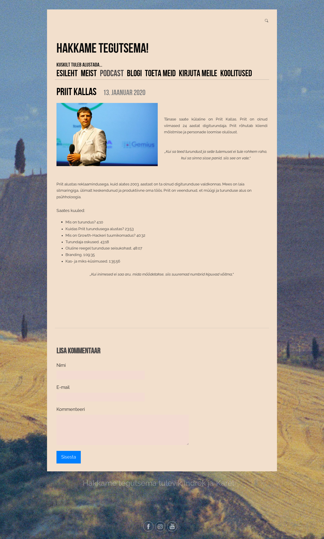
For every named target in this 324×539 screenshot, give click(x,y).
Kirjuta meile (198, 73)
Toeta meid (160, 73)
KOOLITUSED (236, 73)
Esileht (67, 73)
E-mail (63, 387)
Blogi (134, 73)
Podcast (112, 73)
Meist (89, 73)
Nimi (61, 365)
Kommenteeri (70, 409)
